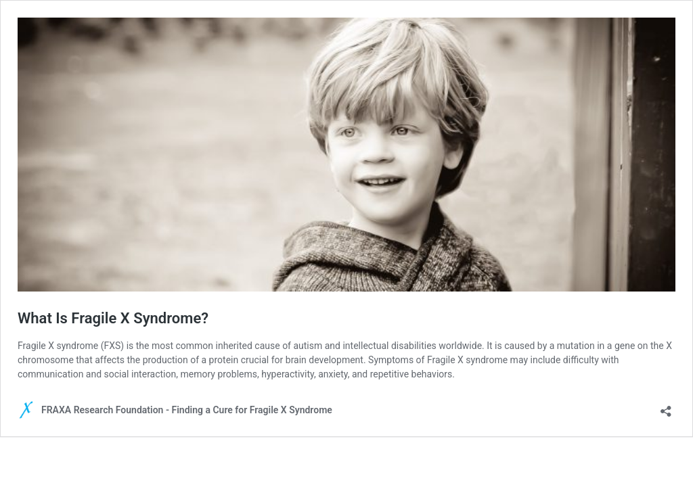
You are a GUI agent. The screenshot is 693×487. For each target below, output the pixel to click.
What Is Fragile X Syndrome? (113, 318)
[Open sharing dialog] (665, 406)
